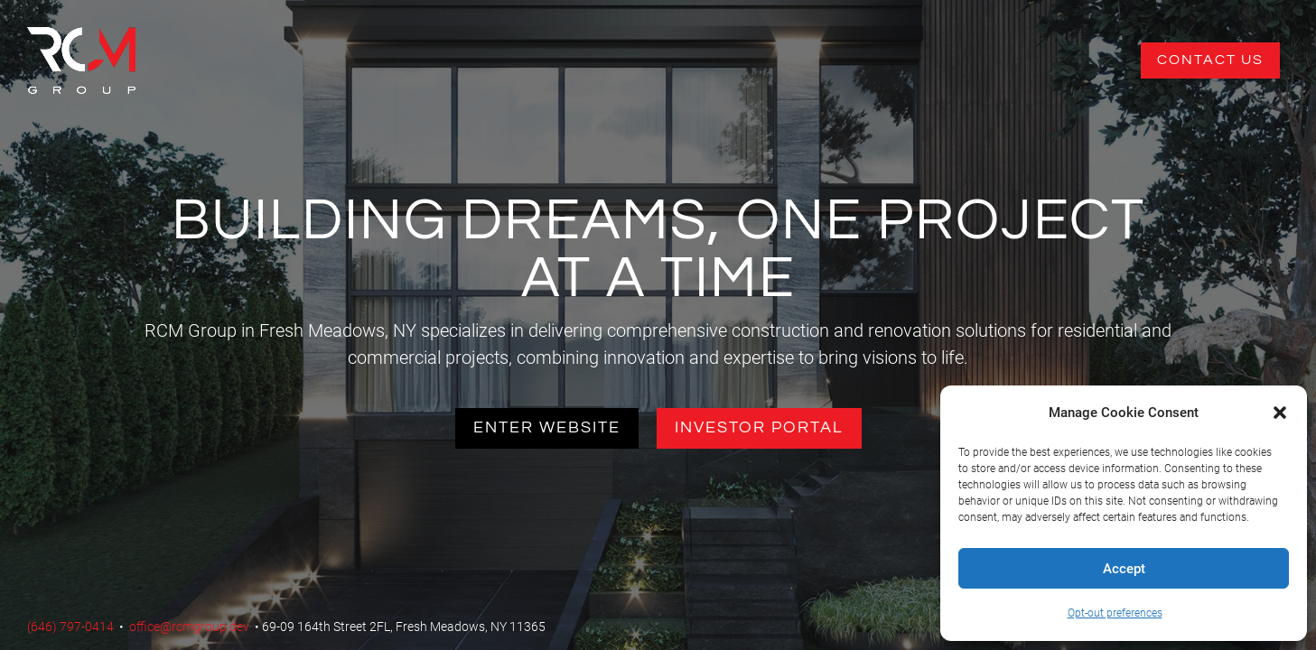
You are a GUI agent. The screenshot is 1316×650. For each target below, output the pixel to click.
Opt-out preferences (1115, 613)
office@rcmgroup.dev (189, 626)
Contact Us (1210, 59)
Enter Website (547, 427)
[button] (1280, 413)
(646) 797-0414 (70, 626)
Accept (1124, 569)
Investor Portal (759, 427)
